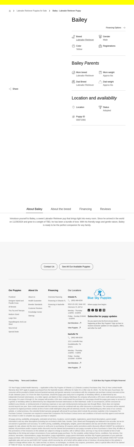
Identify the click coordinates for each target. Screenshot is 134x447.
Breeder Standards (35, 304)
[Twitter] (100, 310)
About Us (31, 297)
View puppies (74, 327)
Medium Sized (14, 314)
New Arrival (13, 328)
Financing (85, 209)
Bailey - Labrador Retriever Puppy (67, 11)
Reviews (105, 209)
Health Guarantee (34, 301)
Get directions (75, 323)
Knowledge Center (35, 312)
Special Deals (14, 332)
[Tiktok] (96, 310)
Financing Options (115, 27)
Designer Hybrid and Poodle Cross (16, 302)
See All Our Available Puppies (76, 266)
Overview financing (55, 297)
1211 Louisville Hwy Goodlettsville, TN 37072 (75, 344)
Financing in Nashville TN (56, 306)
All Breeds (12, 307)
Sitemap (31, 316)
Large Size (12, 318)
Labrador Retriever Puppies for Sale (32, 11)
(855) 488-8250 (77, 300)
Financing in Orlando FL (57, 301)
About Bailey (34, 209)
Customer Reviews (35, 308)
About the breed (61, 209)
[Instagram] (92, 310)
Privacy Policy (14, 380)
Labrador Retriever (85, 40)
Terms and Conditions (29, 380)
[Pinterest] (104, 310)
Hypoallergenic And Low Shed (17, 323)
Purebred (12, 297)
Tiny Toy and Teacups (16, 311)
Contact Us (49, 266)
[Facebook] (89, 310)
